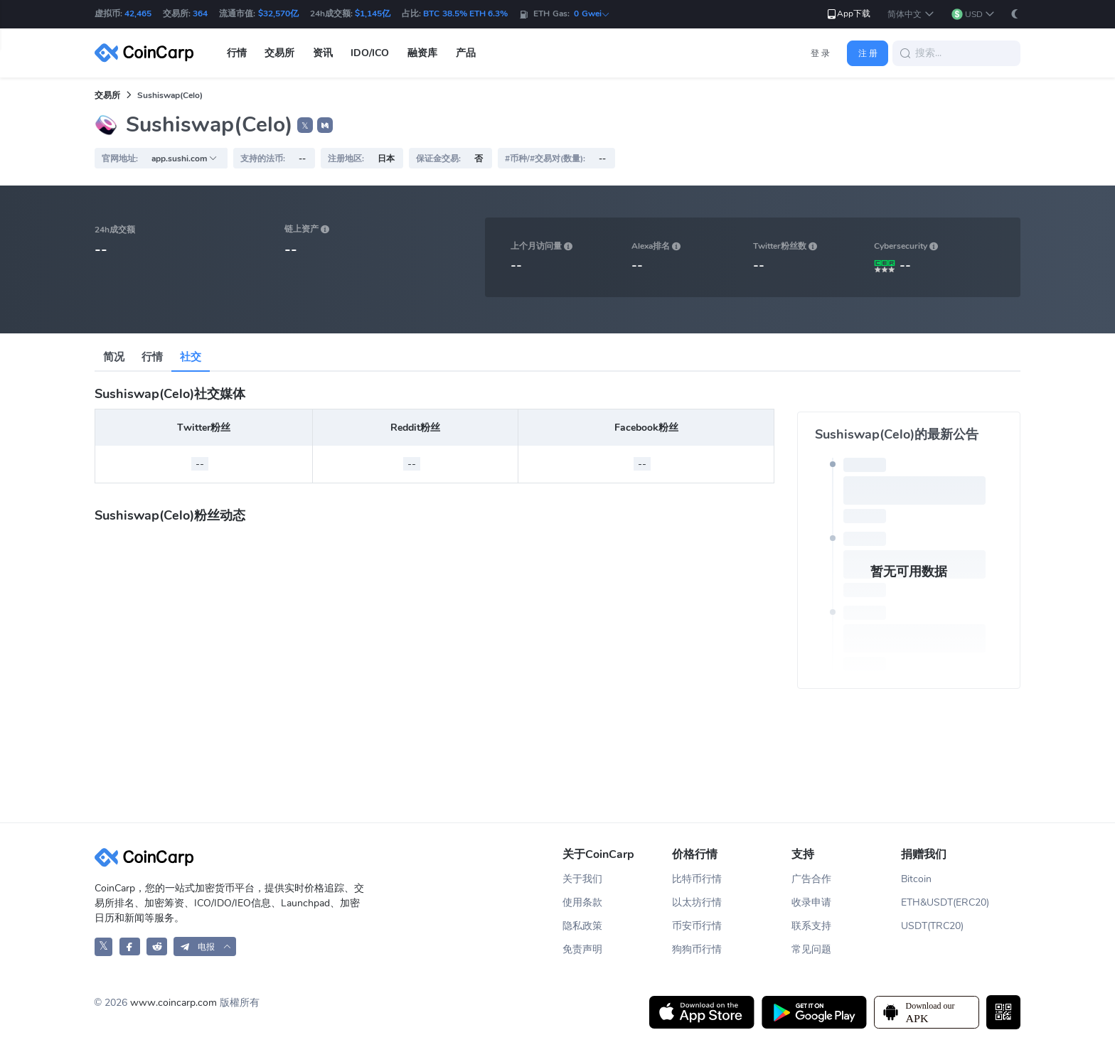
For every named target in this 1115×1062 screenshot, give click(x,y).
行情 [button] (237, 53)
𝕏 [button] (305, 126)
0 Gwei (591, 13)
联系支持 (811, 926)
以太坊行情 (697, 902)
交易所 (107, 95)
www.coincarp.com (173, 1002)
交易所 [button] (279, 53)
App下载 (848, 14)
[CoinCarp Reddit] (156, 946)
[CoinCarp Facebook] (129, 946)
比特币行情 (697, 879)
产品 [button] (466, 53)
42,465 (137, 13)
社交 (190, 357)
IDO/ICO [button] (370, 53)
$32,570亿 (278, 13)
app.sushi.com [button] (184, 158)
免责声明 (582, 949)
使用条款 (582, 902)
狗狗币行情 (697, 949)
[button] (910, 14)
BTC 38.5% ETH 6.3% (465, 13)
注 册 (867, 53)
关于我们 (582, 879)
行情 (152, 357)
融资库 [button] (422, 53)
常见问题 (811, 949)
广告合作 (811, 879)
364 (200, 13)
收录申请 (811, 902)
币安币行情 (697, 926)
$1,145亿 (372, 13)
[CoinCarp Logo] (148, 53)
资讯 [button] (323, 53)
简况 (113, 357)
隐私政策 (582, 926)
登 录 (820, 53)
